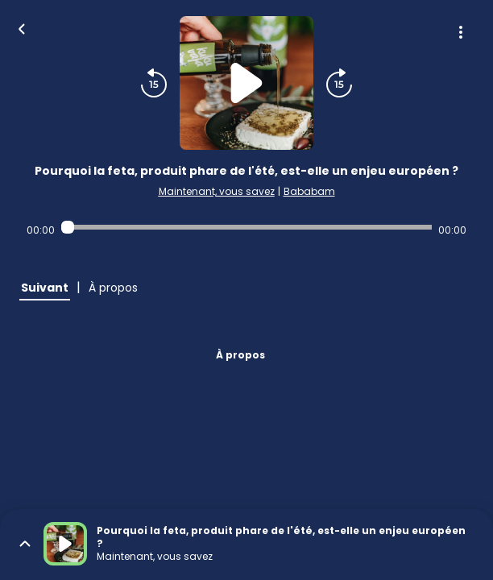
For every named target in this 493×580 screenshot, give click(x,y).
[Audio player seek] (246, 227)
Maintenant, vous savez (217, 191)
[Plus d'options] (461, 32)
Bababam (309, 191)
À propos (240, 355)
